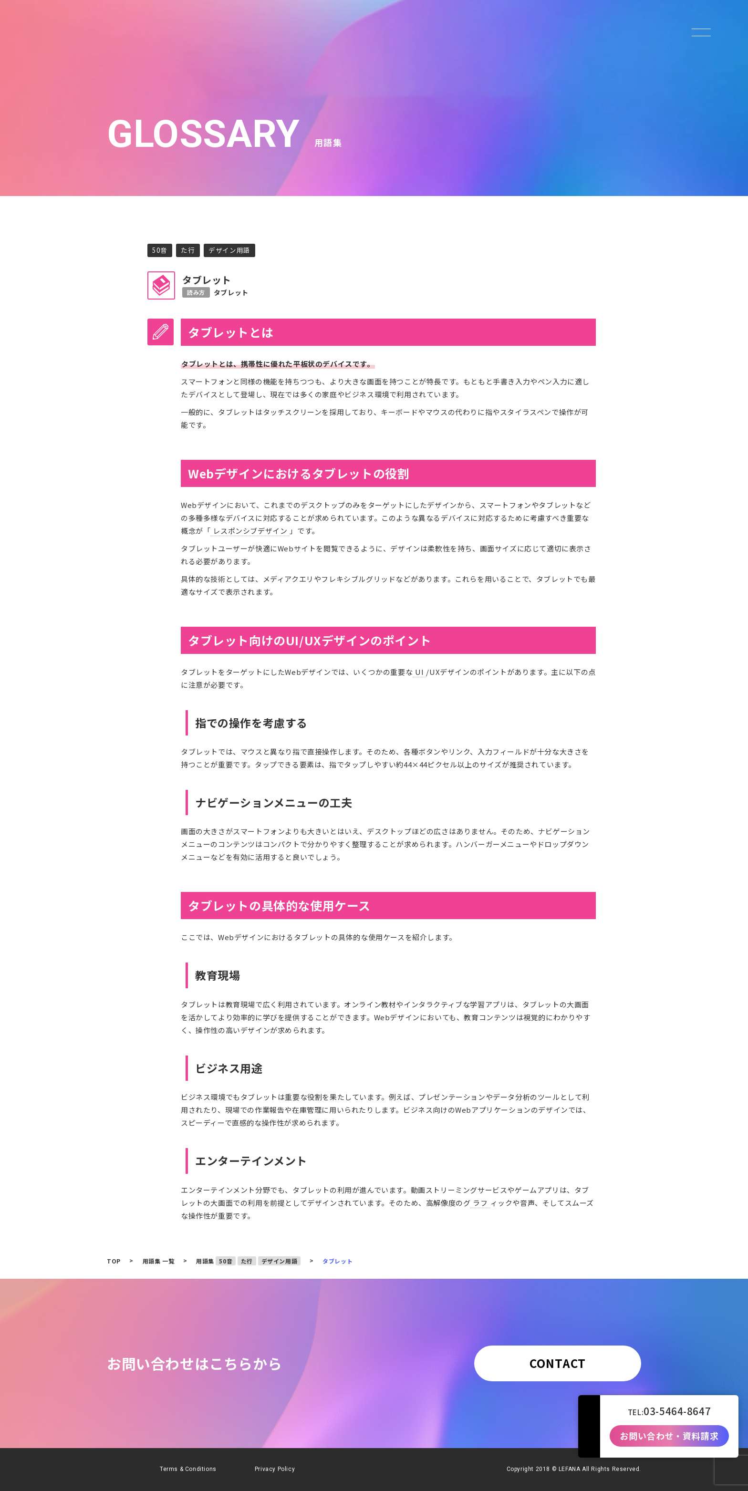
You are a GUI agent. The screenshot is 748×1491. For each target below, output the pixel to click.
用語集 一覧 (159, 1261)
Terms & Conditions (188, 1469)
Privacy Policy (275, 1469)
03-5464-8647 (677, 1411)
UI (419, 672)
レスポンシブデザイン (250, 531)
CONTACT (558, 1363)
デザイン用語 (229, 250)
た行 (188, 250)
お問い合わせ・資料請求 (669, 1436)
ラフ (480, 1203)
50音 (159, 250)
